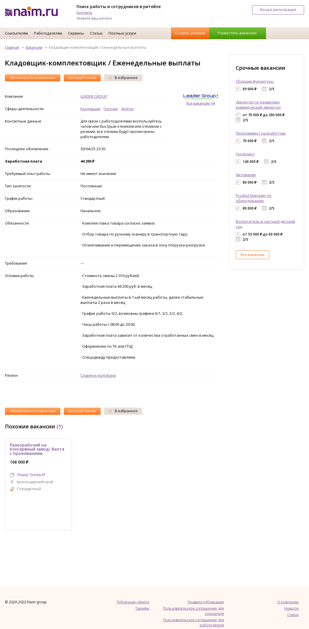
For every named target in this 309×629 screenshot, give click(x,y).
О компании (288, 602)
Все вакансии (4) (200, 103)
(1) (60, 426)
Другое (127, 108)
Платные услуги (122, 33)
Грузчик (111, 108)
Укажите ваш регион (94, 18)
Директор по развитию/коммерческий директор (258, 104)
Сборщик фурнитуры (255, 81)
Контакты (84, 12)
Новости (291, 608)
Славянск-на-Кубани (98, 375)
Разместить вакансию (237, 32)
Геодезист (245, 154)
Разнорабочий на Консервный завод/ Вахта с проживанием (37, 449)
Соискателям (16, 33)
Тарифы (142, 608)
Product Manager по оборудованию (253, 198)
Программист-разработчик (261, 133)
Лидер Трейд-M (31, 474)
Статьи (96, 33)
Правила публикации (206, 602)
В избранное (123, 77)
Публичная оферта (133, 602)
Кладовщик (90, 108)
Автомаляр (246, 174)
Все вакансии (252, 254)
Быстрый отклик (82, 77)
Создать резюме (190, 32)
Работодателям (48, 33)
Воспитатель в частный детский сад (265, 224)
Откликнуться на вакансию (33, 77)
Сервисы (76, 33)
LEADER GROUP (93, 96)
